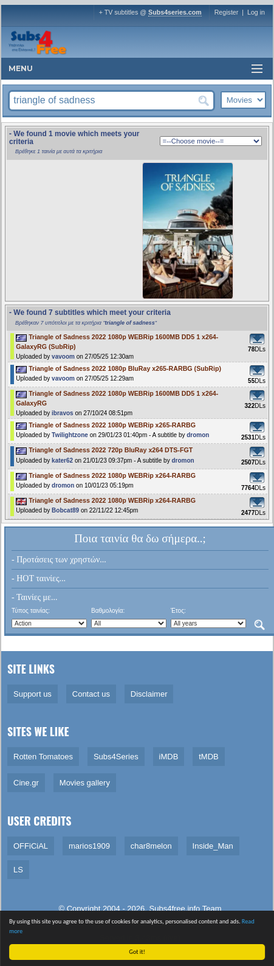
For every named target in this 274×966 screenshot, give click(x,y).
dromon (198, 435)
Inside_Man (213, 845)
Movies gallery (85, 782)
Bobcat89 (65, 510)
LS (18, 869)
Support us (32, 694)
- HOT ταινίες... (39, 578)
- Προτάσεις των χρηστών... (59, 559)
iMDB (169, 756)
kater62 (62, 460)
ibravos (63, 413)
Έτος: (178, 610)
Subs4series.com (175, 12)
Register (226, 12)
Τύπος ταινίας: (31, 610)
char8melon (151, 845)
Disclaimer (149, 694)
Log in (256, 12)
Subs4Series (116, 756)
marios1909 (89, 845)
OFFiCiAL (30, 845)
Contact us (91, 694)
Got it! (138, 952)
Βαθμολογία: (108, 610)
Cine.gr (26, 782)
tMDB (209, 756)
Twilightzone (70, 435)
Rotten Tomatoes (43, 756)
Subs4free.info (174, 908)
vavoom (63, 356)
